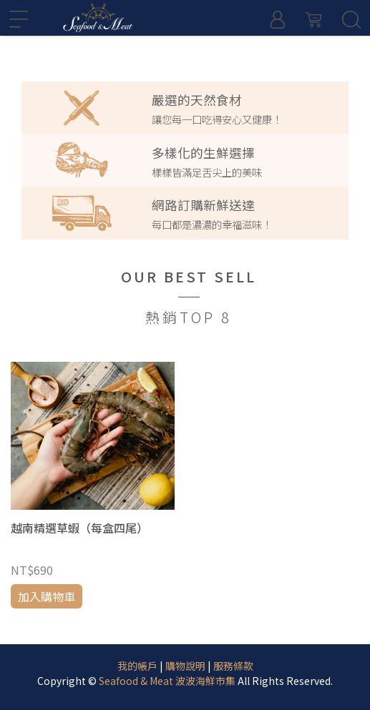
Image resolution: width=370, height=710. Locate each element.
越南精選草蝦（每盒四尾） (79, 527)
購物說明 (185, 666)
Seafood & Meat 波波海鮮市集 (167, 681)
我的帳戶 (137, 666)
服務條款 (233, 666)
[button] (23, 45)
